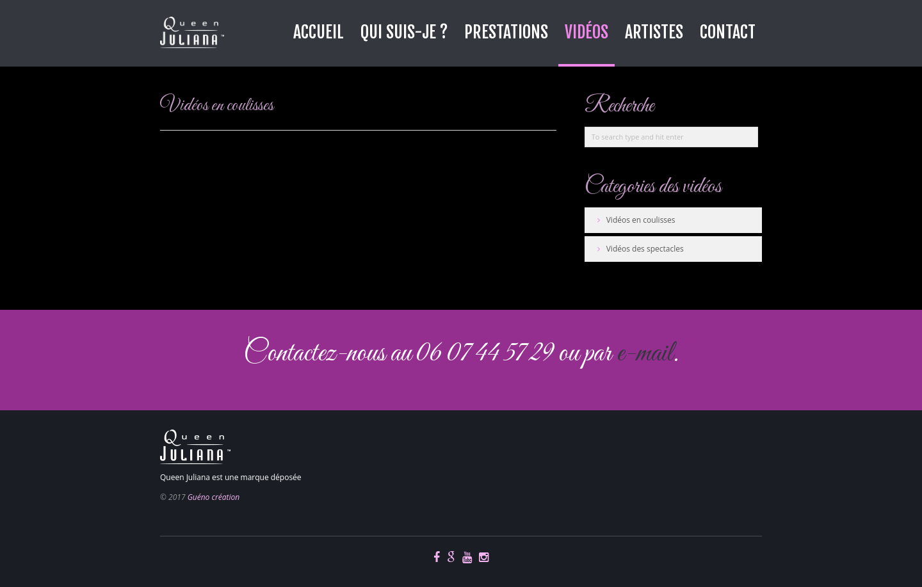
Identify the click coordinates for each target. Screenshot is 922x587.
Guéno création (213, 497)
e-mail (645, 353)
